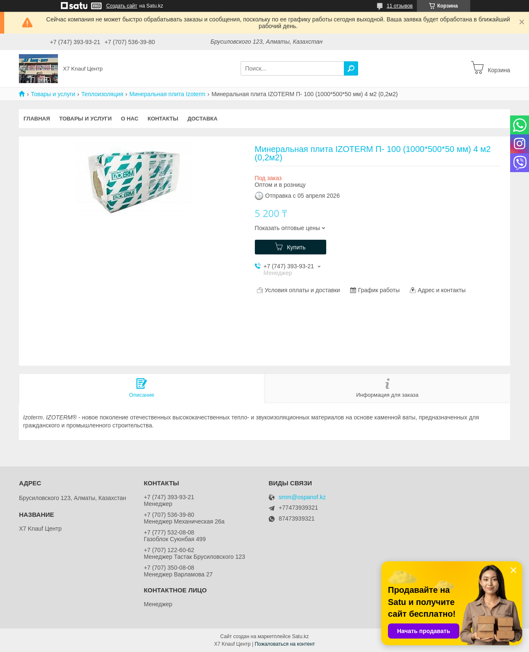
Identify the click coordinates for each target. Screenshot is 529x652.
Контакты (163, 118)
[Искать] (351, 68)
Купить (296, 247)
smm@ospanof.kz (302, 497)
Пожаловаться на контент (285, 644)
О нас (130, 118)
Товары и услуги (53, 94)
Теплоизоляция (102, 94)
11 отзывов (400, 6)
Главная (37, 118)
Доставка (202, 118)
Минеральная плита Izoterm (167, 94)
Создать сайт (121, 6)
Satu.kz (300, 636)
